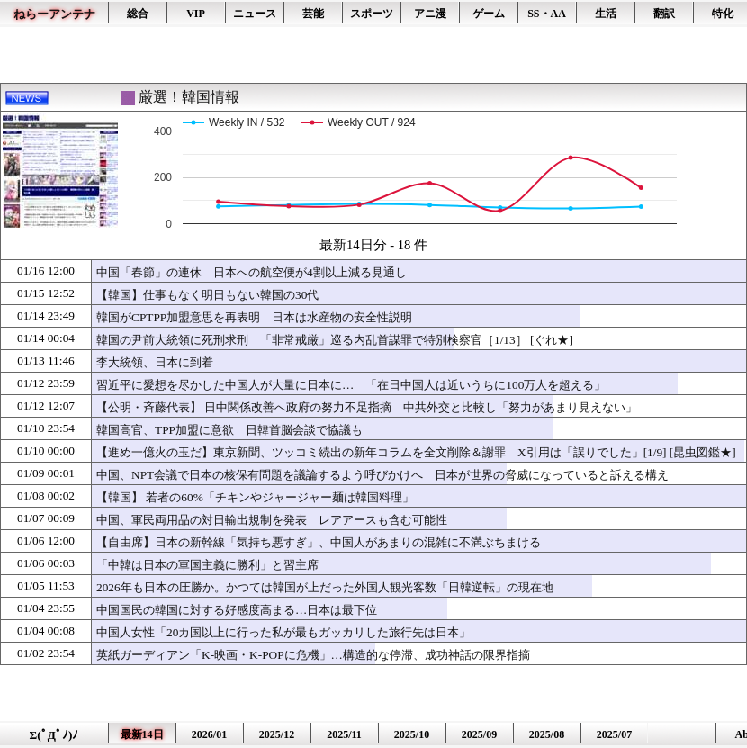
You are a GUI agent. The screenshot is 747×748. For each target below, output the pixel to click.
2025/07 (614, 734)
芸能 (313, 13)
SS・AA (546, 13)
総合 (137, 13)
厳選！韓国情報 (189, 96)
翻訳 (664, 13)
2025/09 (479, 734)
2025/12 (276, 734)
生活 (605, 13)
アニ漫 (430, 13)
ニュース (254, 13)
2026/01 (209, 734)
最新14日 (142, 734)
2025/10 (411, 734)
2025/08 (546, 734)
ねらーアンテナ (54, 14)
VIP (195, 13)
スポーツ (371, 13)
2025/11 (344, 734)
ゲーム (488, 13)
